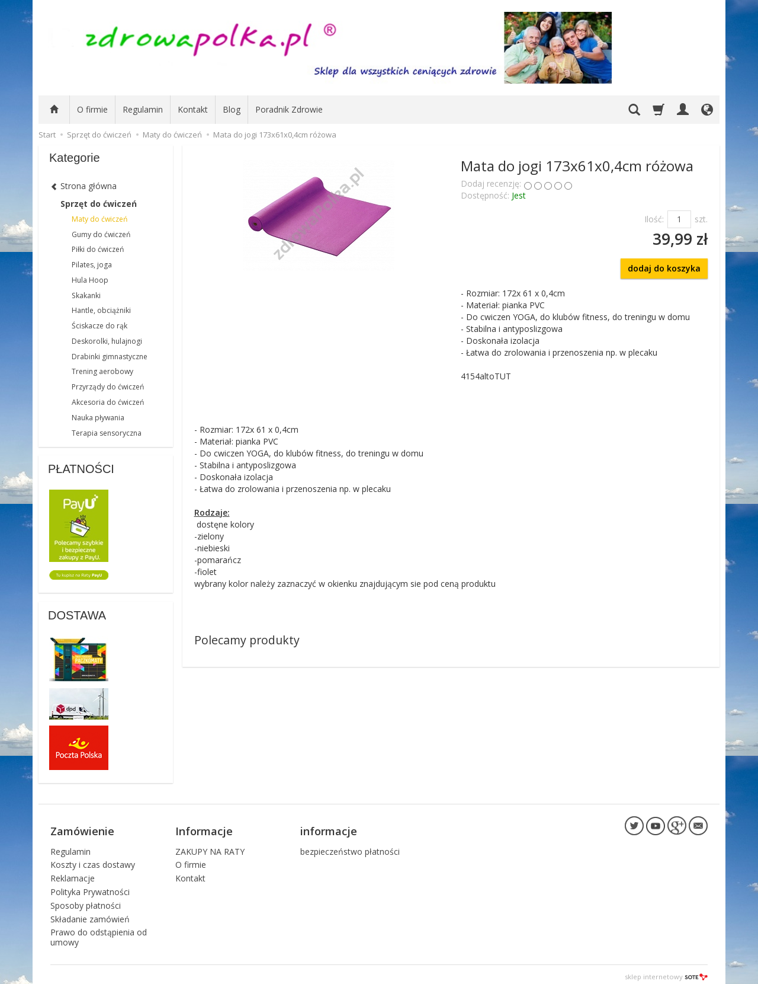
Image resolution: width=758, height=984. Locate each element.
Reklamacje (72, 873)
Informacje (204, 828)
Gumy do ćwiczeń (101, 234)
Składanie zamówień (90, 913)
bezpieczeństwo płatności (350, 846)
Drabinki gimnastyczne (109, 357)
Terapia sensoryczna (107, 433)
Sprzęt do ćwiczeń (98, 203)
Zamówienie (82, 828)
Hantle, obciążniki (101, 310)
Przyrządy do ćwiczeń (108, 387)
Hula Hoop (90, 280)
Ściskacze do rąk (99, 326)
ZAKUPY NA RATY (210, 846)
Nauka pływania (98, 418)
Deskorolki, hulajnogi (107, 341)
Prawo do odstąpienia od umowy (98, 932)
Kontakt (193, 109)
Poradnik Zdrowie (289, 109)
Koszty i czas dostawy (92, 859)
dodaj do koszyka (664, 268)
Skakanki (86, 295)
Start (47, 134)
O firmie (92, 109)
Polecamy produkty (247, 640)
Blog (231, 109)
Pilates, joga (92, 265)
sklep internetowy (666, 971)
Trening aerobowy (102, 371)
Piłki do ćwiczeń (98, 249)
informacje (328, 828)
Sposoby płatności (85, 900)
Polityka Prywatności (90, 887)
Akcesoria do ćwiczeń (108, 402)
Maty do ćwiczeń (99, 219)
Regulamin (143, 109)
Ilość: (654, 219)
